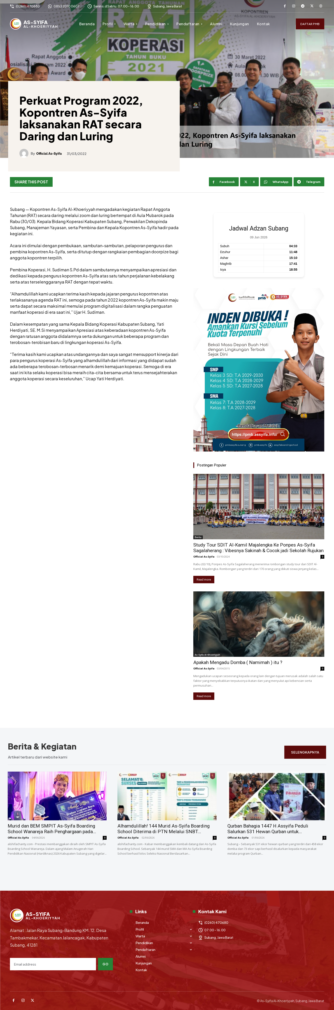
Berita (198, 537)
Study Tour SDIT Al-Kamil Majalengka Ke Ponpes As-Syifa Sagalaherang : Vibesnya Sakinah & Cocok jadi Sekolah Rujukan (258, 547)
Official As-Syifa (49, 153)
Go (105, 964)
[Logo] (34, 24)
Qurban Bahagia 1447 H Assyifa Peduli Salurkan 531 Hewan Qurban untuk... (267, 828)
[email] (53, 964)
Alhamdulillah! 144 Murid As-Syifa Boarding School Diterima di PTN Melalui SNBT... (163, 828)
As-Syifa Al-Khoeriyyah (207, 654)
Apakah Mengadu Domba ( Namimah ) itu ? (237, 662)
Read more (204, 579)
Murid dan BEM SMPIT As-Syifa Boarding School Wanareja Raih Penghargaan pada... (52, 828)
